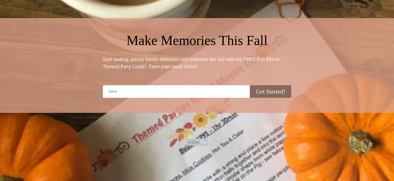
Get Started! (270, 91)
